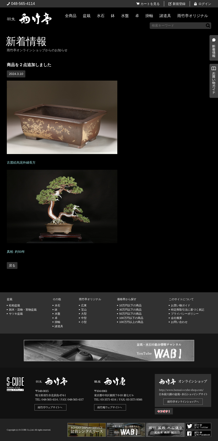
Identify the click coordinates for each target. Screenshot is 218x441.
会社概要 (176, 318)
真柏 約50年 (16, 251)
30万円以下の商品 (130, 309)
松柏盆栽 (14, 305)
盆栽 (86, 16)
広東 (84, 305)
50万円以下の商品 (130, 313)
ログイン (204, 4)
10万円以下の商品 (130, 305)
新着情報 (26, 41)
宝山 (84, 309)
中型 (84, 318)
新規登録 (179, 4)
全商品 (70, 16)
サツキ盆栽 (16, 313)
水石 (101, 16)
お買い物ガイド (212, 108)
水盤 (125, 16)
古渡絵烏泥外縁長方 (21, 162)
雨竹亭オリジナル (192, 16)
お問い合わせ (179, 322)
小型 (84, 322)
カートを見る (150, 4)
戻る (12, 265)
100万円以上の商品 (131, 322)
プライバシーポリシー (185, 313)
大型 (84, 313)
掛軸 (149, 16)
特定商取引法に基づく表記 (187, 309)
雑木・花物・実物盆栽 (23, 309)
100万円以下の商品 (131, 318)
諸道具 (165, 16)
